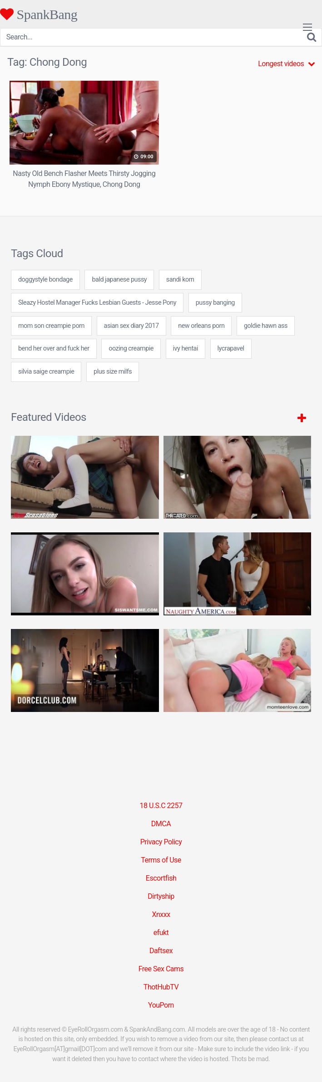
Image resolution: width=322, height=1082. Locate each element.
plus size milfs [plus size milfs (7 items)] (113, 371)
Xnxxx (161, 914)
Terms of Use (161, 860)
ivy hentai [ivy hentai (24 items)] (185, 348)
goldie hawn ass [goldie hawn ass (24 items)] (265, 326)
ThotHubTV (161, 987)
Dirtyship (161, 896)
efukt (161, 932)
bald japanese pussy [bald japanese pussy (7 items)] (119, 279)
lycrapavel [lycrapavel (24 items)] (231, 348)
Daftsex (161, 950)
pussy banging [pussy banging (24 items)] (215, 303)
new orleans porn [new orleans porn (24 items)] (201, 326)
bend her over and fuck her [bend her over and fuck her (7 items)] (53, 348)
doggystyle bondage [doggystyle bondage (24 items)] (45, 279)
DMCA (161, 823)
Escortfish (161, 878)
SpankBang (38, 14)
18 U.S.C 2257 (160, 805)
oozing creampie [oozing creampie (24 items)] (131, 348)
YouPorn (161, 1005)
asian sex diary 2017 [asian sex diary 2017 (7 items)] (131, 326)
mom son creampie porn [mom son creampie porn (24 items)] (51, 326)
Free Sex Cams (161, 969)
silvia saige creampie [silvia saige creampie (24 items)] (46, 371)
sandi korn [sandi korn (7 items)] (180, 279)
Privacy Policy (161, 842)
